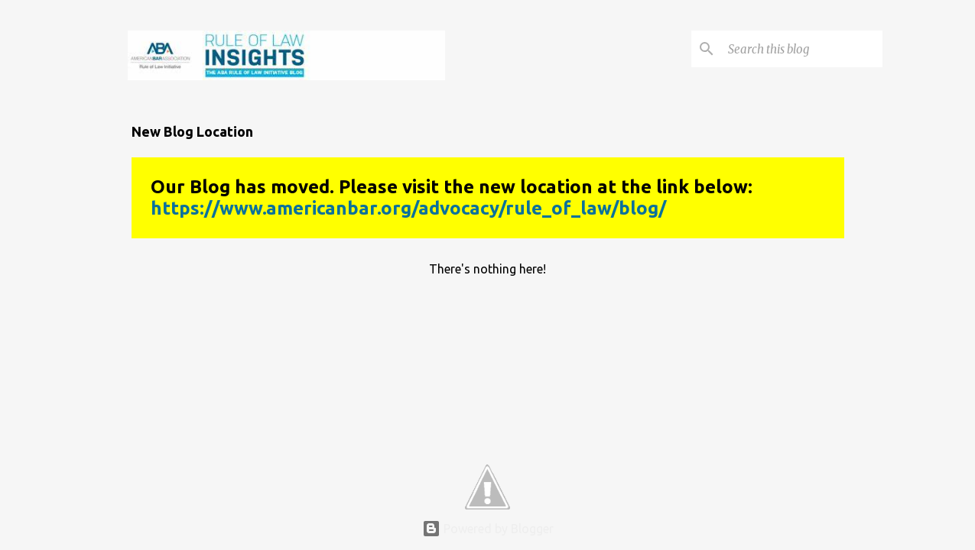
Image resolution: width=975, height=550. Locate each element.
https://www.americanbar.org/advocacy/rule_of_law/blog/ (408, 208)
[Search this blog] (802, 49)
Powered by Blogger (488, 528)
